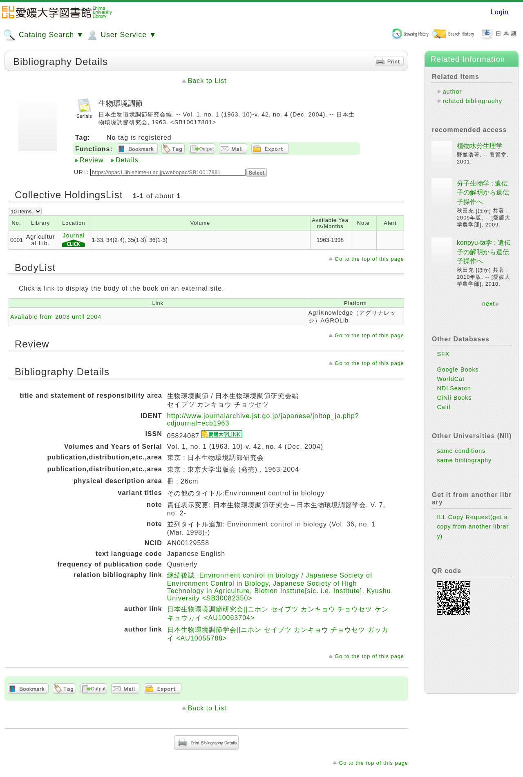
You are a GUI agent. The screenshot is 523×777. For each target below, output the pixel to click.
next (488, 303)
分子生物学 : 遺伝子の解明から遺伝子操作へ (483, 192)
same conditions (461, 451)
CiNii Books (454, 397)
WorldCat (451, 379)
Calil (443, 407)
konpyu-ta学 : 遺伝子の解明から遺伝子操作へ (484, 251)
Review (91, 160)
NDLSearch (454, 388)
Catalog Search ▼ (43, 35)
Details (127, 160)
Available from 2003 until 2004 (55, 316)
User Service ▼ (121, 35)
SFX (443, 354)
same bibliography (464, 460)
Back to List (207, 80)
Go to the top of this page (369, 259)
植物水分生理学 (480, 145)
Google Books (457, 369)
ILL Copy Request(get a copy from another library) (473, 526)
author (452, 91)
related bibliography (472, 101)
